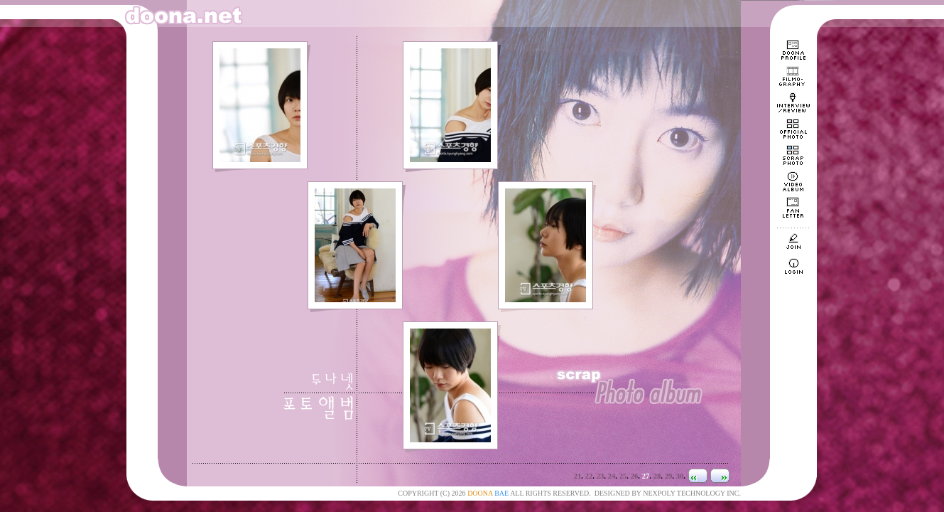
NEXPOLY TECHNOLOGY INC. (692, 493)
